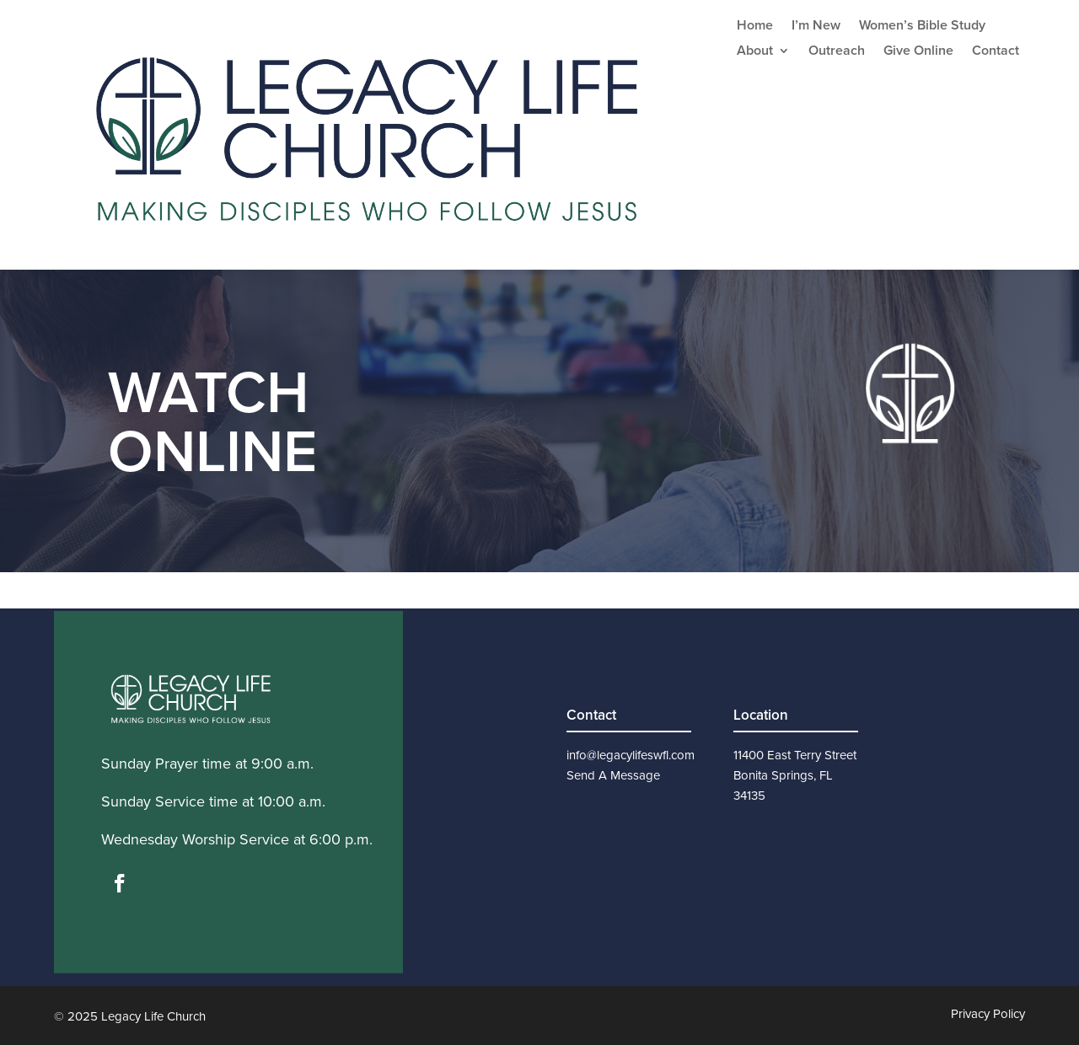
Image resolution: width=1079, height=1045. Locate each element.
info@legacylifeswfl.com (630, 755)
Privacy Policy (988, 1014)
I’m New (816, 27)
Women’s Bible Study (922, 27)
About (755, 52)
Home (755, 27)
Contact (995, 52)
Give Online (918, 52)
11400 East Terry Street (794, 755)
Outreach (836, 52)
